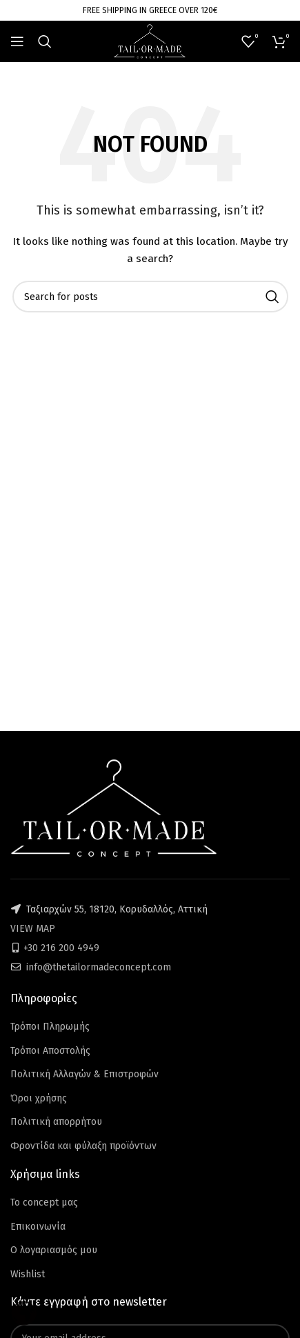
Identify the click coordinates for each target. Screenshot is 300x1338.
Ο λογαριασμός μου (53, 1250)
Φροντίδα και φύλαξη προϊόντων (83, 1146)
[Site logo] (150, 41)
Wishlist (27, 1274)
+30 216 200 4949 (61, 948)
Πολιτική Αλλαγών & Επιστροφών (84, 1074)
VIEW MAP (32, 929)
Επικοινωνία (38, 1226)
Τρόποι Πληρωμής (50, 1026)
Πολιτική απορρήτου (56, 1122)
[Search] (45, 41)
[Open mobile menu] (17, 41)
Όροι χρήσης (38, 1098)
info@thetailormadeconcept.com (98, 967)
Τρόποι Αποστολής (50, 1051)
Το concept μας (44, 1202)
